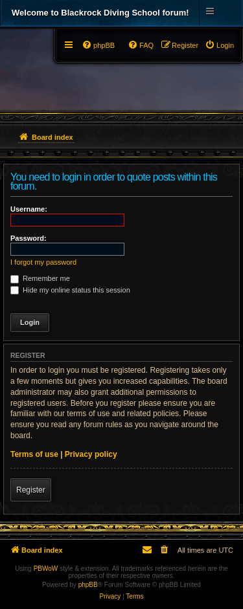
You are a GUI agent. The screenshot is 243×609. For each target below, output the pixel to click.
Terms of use (34, 454)
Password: (28, 238)
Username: (28, 209)
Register (30, 489)
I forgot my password (43, 262)
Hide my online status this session (70, 290)
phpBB (88, 584)
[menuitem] (219, 45)
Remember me (40, 278)
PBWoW (46, 568)
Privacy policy (91, 454)
